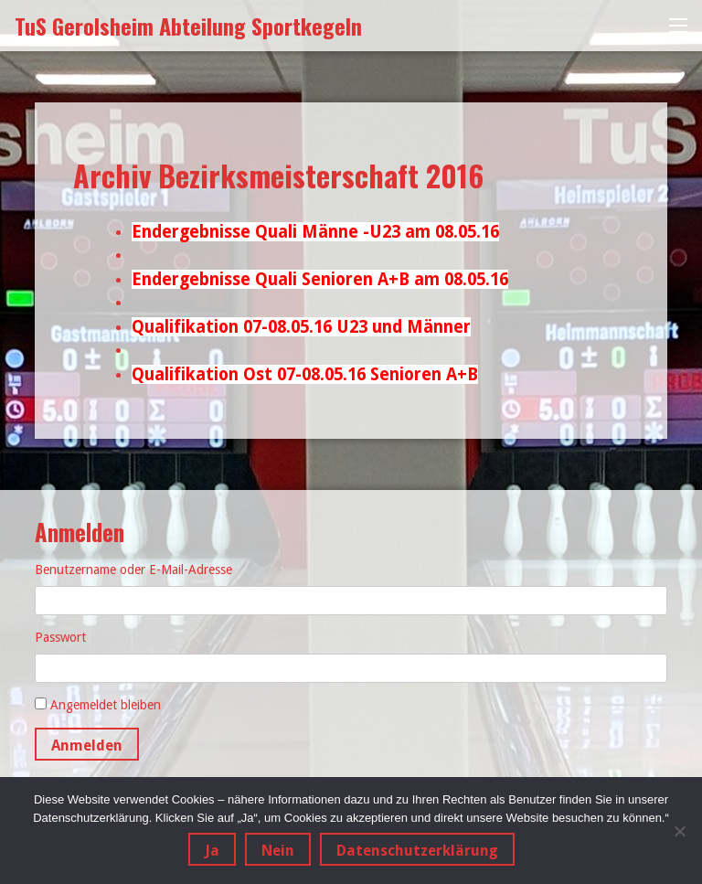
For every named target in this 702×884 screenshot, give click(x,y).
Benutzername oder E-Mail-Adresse (133, 569)
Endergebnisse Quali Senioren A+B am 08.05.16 (320, 279)
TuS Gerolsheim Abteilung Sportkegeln (188, 25)
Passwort (60, 637)
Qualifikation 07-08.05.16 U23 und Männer (301, 326)
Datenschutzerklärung (417, 850)
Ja (212, 850)
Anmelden (86, 745)
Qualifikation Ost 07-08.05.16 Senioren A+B (305, 374)
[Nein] (679, 831)
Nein (277, 850)
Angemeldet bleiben (105, 705)
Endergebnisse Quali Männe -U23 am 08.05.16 (315, 231)
